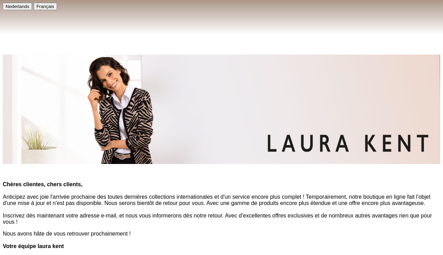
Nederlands (17, 6)
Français (45, 6)
